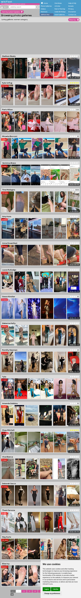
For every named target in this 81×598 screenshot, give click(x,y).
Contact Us (72, 14)
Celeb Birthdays (60, 12)
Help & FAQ (72, 3)
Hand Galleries (60, 14)
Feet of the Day (60, 9)
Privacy (71, 9)
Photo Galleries (46, 6)
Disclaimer (72, 12)
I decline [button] (55, 589)
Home (46, 3)
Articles (57, 6)
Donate (70, 6)
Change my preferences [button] (52, 593)
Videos (43, 9)
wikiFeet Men (45, 14)
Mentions (44, 12)
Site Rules (58, 3)
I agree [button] (46, 589)
